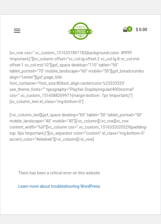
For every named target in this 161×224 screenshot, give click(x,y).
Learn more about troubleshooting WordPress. (59, 186)
